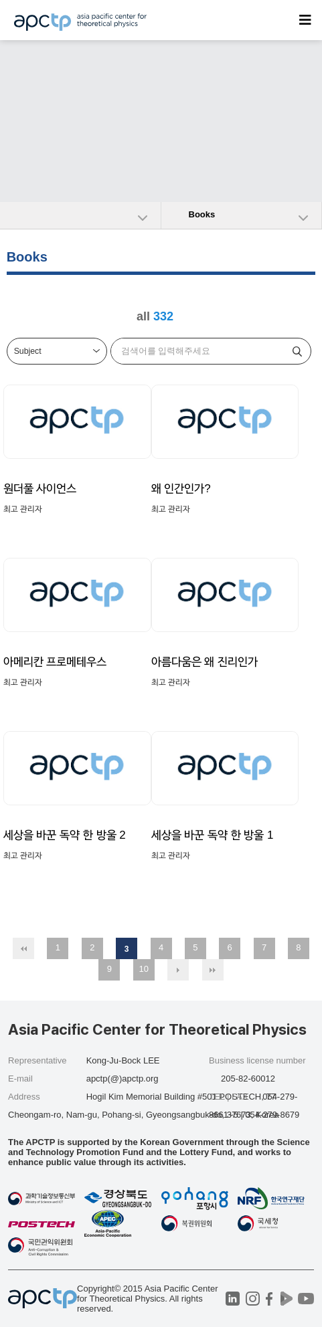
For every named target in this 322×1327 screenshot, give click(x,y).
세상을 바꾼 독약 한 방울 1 (212, 835)
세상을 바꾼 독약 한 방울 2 (64, 835)
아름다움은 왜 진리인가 (204, 661)
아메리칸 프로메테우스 (55, 661)
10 (144, 969)
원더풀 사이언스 (40, 488)
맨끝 (213, 970)
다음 (178, 970)
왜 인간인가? (181, 488)
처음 (23, 948)
